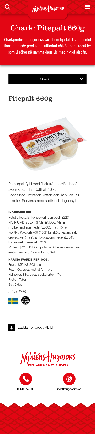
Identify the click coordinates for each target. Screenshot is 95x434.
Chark (21, 27)
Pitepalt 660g (61, 27)
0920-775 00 (25, 389)
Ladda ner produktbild (30, 327)
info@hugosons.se (69, 389)
